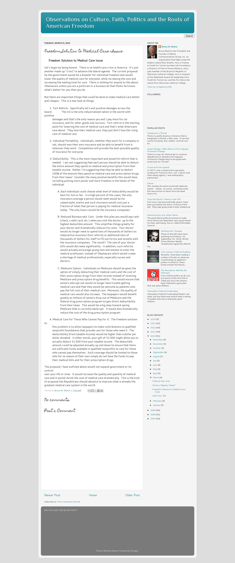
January (157, 405)
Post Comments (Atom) (68, 501)
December (158, 339)
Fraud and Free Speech (158, 167)
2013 (153, 323)
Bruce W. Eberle (169, 46)
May (155, 368)
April (155, 373)
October (157, 347)
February (157, 400)
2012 (153, 327)
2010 (153, 335)
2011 (153, 331)
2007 (153, 418)
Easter (150, 183)
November (158, 343)
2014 (153, 319)
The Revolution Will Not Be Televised (174, 271)
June (155, 364)
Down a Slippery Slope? (163, 385)
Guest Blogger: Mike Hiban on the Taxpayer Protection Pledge (168, 150)
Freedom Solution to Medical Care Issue (169, 390)
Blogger (135, 550)
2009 (153, 410)
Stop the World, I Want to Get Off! (164, 199)
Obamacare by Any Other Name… (163, 214)
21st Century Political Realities (175, 251)
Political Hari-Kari (161, 381)
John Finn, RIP (159, 395)
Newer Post (52, 495)
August (156, 356)
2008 (153, 414)
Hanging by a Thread (157, 132)
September (158, 352)
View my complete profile (159, 86)
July (155, 360)
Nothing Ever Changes (171, 230)
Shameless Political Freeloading (162, 290)
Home (93, 495)
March (156, 377)
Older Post (132, 495)
